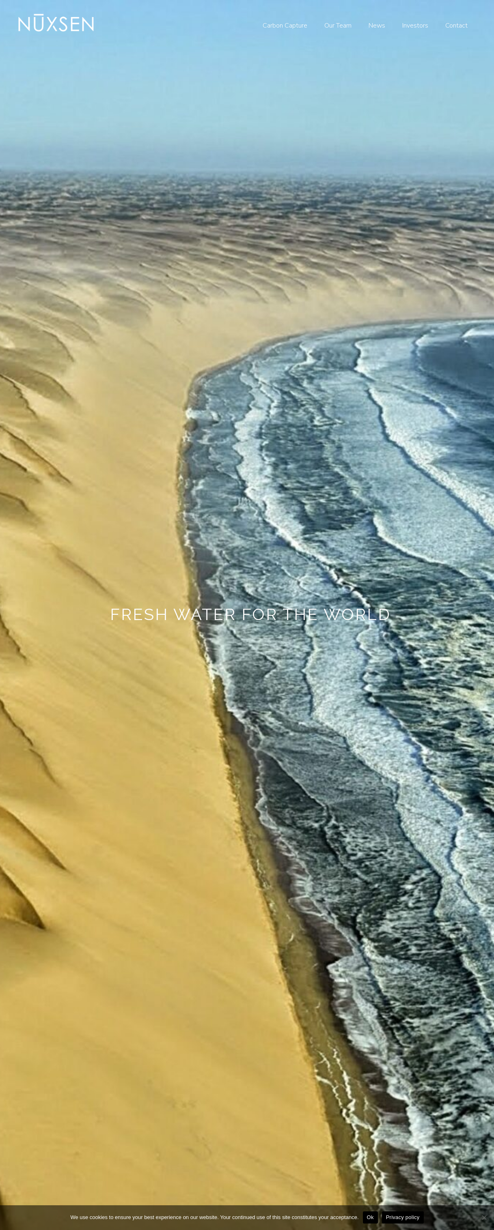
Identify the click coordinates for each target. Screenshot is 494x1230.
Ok (370, 1217)
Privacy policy (403, 1217)
